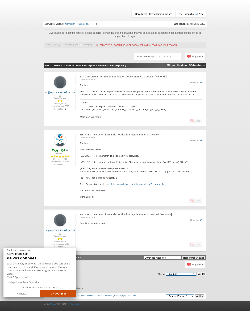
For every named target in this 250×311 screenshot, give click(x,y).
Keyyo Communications (160, 14)
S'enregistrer (84, 24)
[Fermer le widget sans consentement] (19, 250)
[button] (6, 309)
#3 (201, 220)
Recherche (186, 14)
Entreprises (71, 45)
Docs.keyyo (141, 14)
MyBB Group (73, 304)
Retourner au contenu (87, 296)
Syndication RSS (129, 296)
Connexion (70, 24)
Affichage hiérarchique (177, 65)
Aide (199, 14)
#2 (201, 140)
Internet (87, 45)
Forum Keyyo (54, 45)
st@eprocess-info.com (60, 92)
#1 (201, 82)
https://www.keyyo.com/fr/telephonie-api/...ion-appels (137, 184)
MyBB (52, 304)
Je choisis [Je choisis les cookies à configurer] (21, 293)
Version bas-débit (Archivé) (109, 296)
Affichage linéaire (197, 65)
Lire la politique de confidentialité (23, 282)
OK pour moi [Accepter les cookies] (58, 293)
